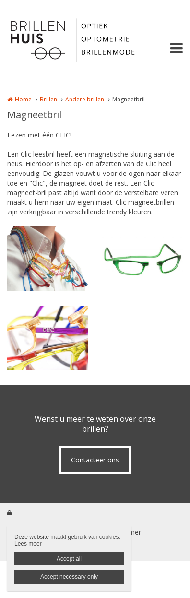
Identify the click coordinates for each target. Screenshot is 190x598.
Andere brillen (84, 99)
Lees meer (28, 543)
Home (23, 99)
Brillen (48, 99)
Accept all (69, 558)
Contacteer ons (95, 459)
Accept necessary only (69, 576)
